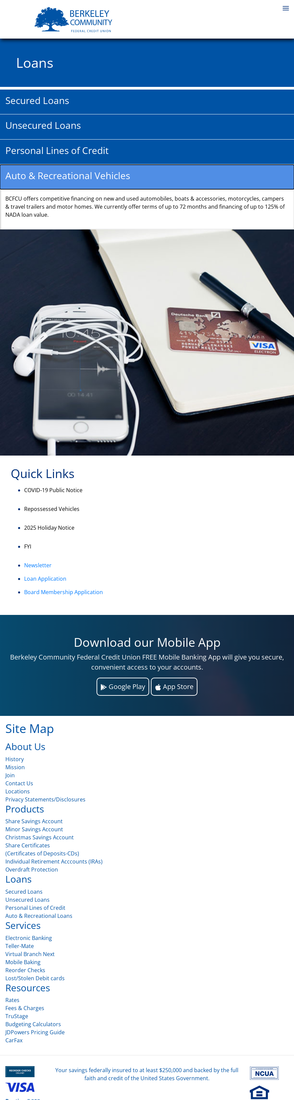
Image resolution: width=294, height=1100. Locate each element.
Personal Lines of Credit (35, 907)
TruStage (16, 1016)
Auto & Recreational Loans (38, 916)
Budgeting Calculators (33, 1024)
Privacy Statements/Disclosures (45, 799)
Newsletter (38, 565)
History (14, 759)
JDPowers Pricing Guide (35, 1032)
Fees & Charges (24, 1008)
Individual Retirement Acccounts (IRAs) (54, 861)
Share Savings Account (34, 821)
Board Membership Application (63, 592)
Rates (12, 1000)
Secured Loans (24, 891)
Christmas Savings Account (39, 837)
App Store (174, 686)
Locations (17, 791)
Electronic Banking (28, 938)
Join (10, 775)
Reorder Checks (25, 970)
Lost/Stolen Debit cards (35, 978)
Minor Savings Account (34, 829)
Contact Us (19, 783)
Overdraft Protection (31, 869)
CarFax (13, 1040)
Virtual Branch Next (30, 954)
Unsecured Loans (27, 899)
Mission (15, 767)
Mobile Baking (23, 962)
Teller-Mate (19, 946)
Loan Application (45, 578)
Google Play (123, 686)
